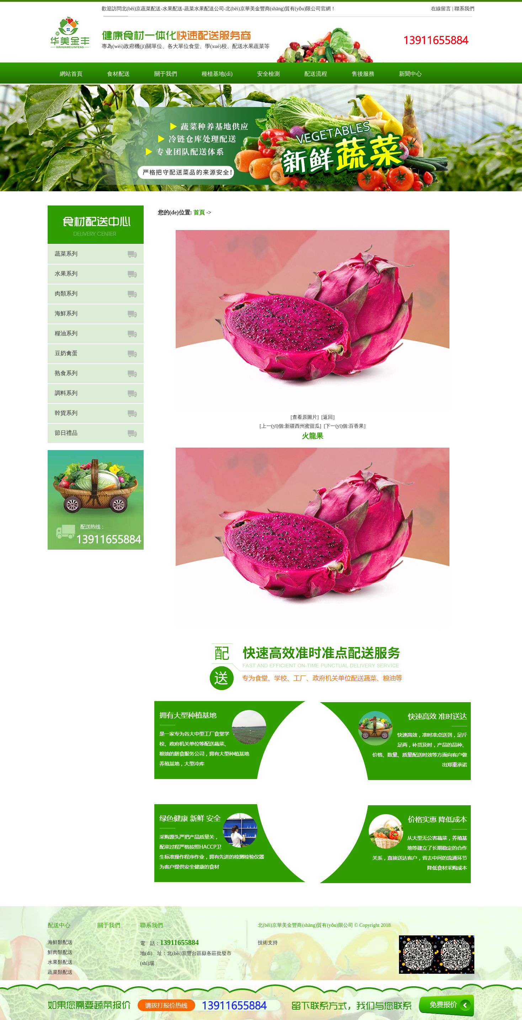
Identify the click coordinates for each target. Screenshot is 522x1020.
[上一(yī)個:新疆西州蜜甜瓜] (290, 426)
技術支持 (268, 942)
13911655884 (179, 942)
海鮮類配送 (60, 942)
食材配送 (118, 74)
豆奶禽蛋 (66, 353)
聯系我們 (464, 8)
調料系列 (66, 393)
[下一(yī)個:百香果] (345, 426)
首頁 (199, 212)
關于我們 (165, 74)
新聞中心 (410, 74)
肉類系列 (66, 293)
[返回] (328, 417)
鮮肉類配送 (60, 952)
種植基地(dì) (217, 74)
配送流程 (315, 74)
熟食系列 (66, 373)
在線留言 (441, 8)
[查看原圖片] (305, 417)
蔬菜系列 (66, 254)
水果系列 (66, 274)
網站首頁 (71, 74)
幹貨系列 (66, 413)
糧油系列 (66, 333)
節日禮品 (66, 433)
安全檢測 (268, 74)
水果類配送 (60, 962)
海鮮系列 (66, 313)
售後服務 (363, 74)
